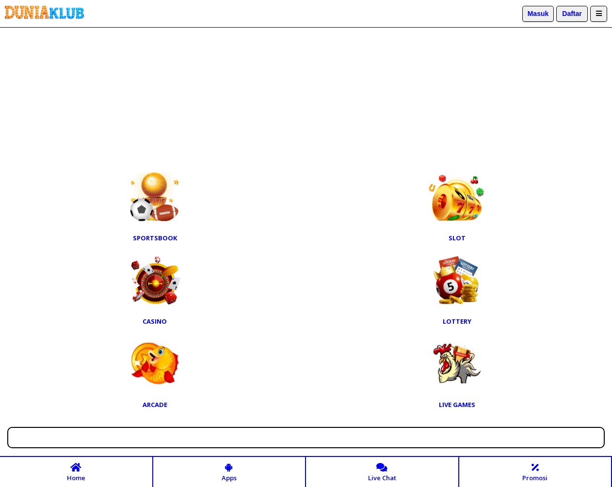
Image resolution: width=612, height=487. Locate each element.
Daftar (571, 13)
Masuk (538, 13)
